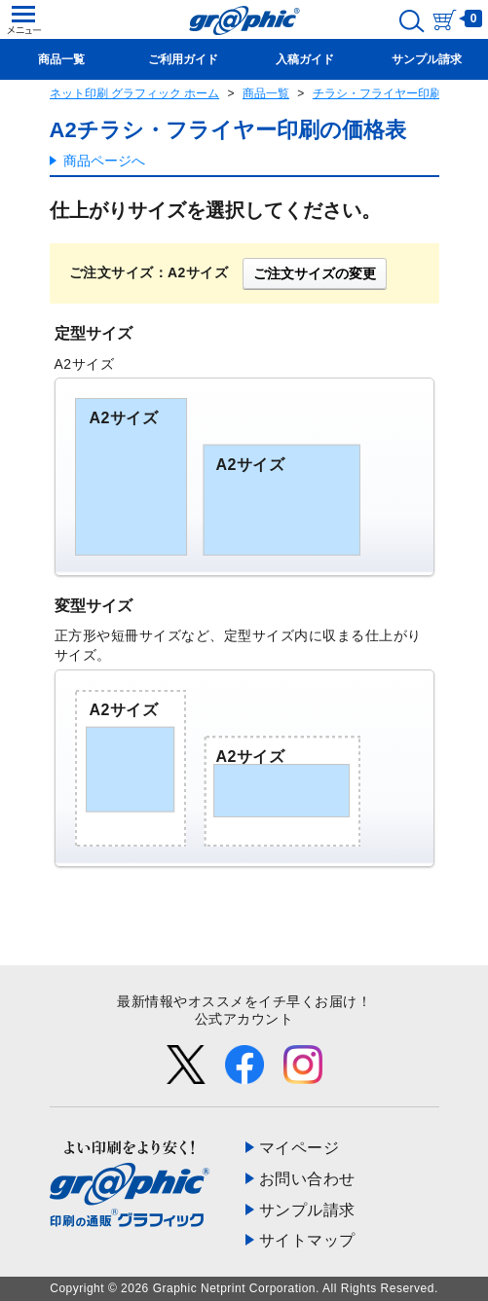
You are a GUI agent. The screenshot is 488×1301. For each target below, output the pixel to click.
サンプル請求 (307, 1210)
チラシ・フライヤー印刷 (377, 93)
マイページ (299, 1147)
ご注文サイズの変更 (314, 273)
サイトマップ (307, 1240)
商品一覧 (266, 93)
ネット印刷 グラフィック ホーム (135, 93)
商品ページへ (104, 160)
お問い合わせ (307, 1179)
